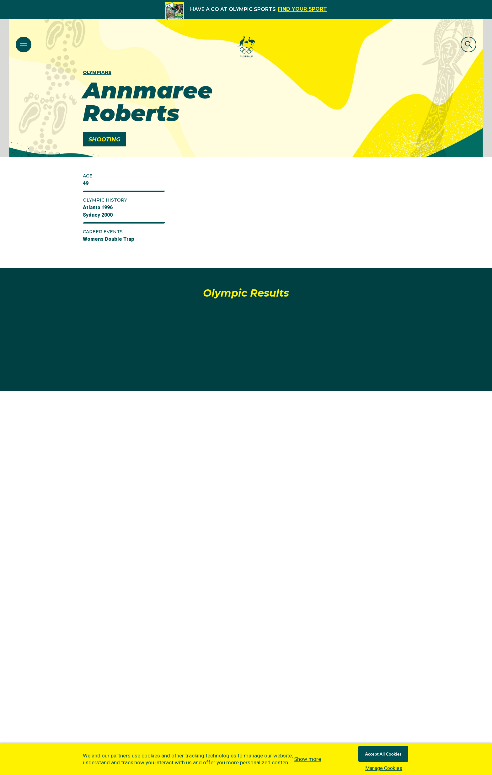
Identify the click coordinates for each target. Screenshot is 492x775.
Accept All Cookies (383, 754)
